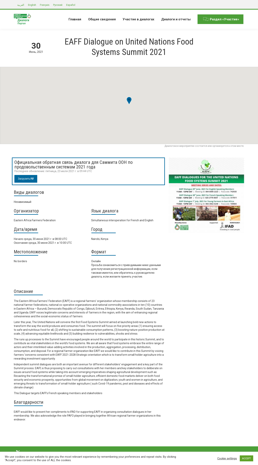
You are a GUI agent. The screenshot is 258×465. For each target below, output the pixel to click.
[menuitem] (75, 19)
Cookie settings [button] (227, 458)
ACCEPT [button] (246, 458)
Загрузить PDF (26, 178)
